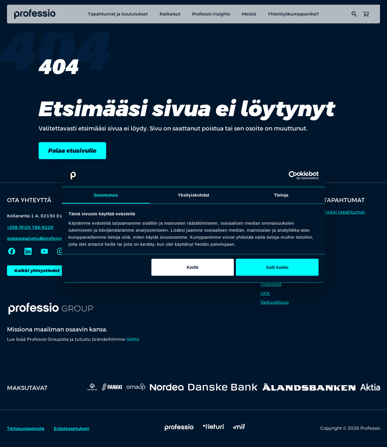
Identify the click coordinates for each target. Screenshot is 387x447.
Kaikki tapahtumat (344, 211)
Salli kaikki (277, 267)
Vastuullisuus (274, 302)
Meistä (249, 13)
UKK (265, 293)
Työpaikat (270, 284)
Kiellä (192, 267)
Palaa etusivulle (72, 150)
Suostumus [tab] (106, 194)
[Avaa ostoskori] (366, 14)
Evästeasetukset (71, 428)
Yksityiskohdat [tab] (193, 194)
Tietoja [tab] (281, 194)
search (354, 14)
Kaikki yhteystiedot (37, 270)
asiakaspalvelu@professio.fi (37, 238)
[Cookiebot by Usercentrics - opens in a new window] (293, 175)
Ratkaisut (170, 13)
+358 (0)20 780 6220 (30, 227)
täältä (132, 339)
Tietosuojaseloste (25, 428)
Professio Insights (211, 13)
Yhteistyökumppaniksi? (293, 13)
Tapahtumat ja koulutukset (118, 13)
